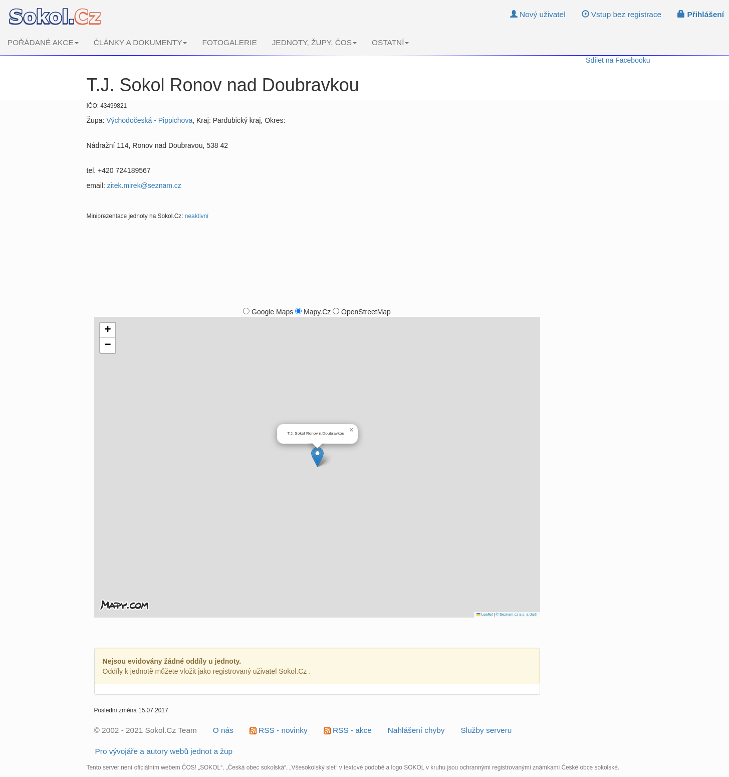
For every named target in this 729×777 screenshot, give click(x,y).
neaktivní (197, 216)
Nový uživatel (538, 14)
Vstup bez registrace (622, 14)
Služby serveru (486, 730)
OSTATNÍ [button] (390, 42)
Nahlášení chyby (416, 730)
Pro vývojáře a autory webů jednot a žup (164, 751)
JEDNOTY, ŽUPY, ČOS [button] (314, 42)
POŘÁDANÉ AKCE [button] (43, 42)
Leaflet (484, 614)
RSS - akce (348, 730)
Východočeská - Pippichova (149, 120)
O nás (223, 730)
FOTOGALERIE (229, 42)
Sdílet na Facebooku (618, 60)
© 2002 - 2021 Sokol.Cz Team (145, 730)
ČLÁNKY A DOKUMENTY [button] (140, 42)
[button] (317, 457)
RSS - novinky (279, 730)
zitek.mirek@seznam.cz (144, 185)
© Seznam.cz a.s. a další (516, 614)
